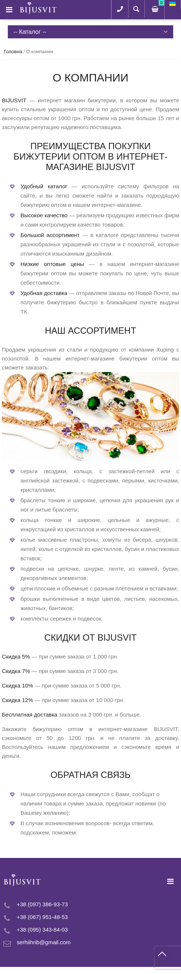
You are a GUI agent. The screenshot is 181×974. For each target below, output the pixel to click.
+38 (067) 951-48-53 (42, 917)
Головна (13, 51)
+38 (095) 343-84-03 (42, 929)
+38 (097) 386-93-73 (42, 904)
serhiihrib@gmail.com (43, 942)
